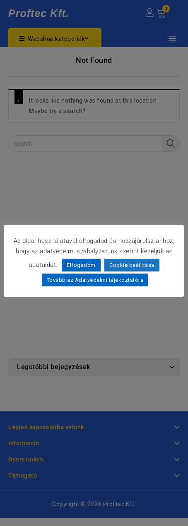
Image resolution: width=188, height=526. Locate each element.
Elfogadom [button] (81, 265)
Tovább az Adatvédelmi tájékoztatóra (95, 280)
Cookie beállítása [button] (131, 265)
